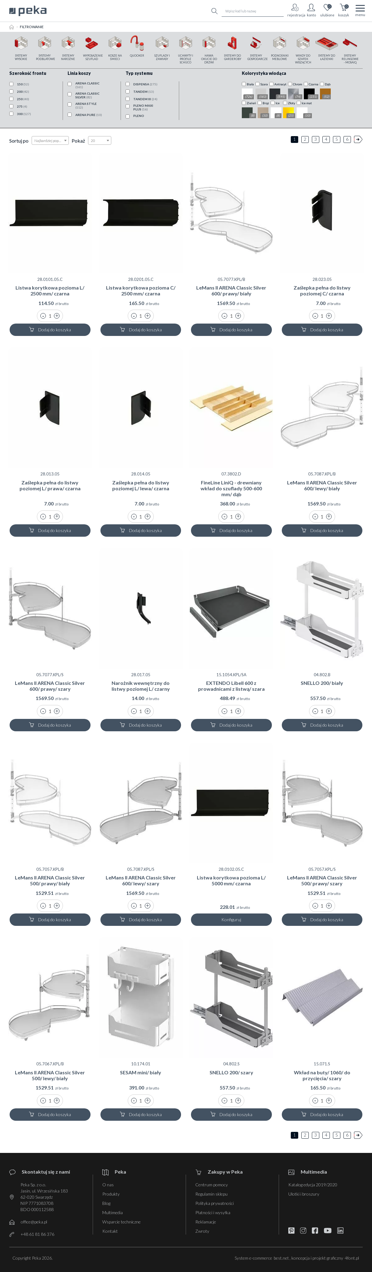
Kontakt (110, 1231)
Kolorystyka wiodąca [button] (264, 73)
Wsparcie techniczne (121, 1221)
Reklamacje (205, 1221)
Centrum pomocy (211, 1184)
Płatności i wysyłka (212, 1212)
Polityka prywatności (214, 1203)
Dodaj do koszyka (50, 329)
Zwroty (202, 1231)
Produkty (111, 1194)
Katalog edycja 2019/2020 (312, 1184)
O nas (108, 1184)
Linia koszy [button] (79, 73)
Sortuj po (19, 141)
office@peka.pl (34, 1221)
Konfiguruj (231, 919)
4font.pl (352, 1258)
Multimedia (112, 1212)
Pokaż (78, 141)
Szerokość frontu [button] (27, 73)
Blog (106, 1203)
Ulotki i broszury (303, 1194)
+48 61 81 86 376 (37, 1234)
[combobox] (50, 140)
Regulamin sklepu (211, 1194)
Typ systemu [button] (139, 73)
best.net (281, 1258)
